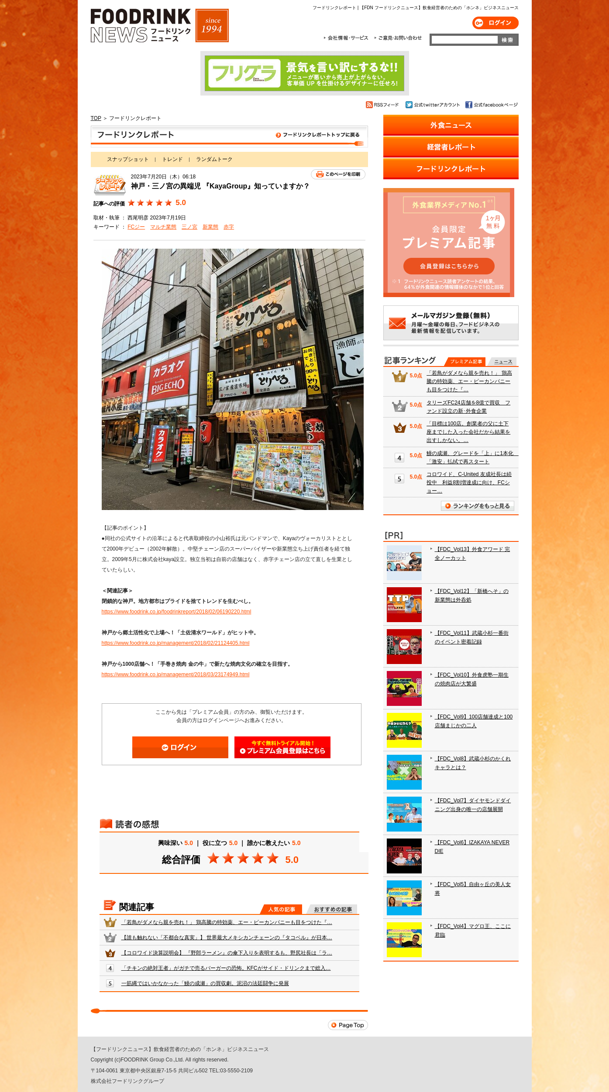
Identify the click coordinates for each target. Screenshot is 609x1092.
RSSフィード (383, 104)
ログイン (495, 23)
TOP (96, 118)
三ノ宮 (189, 227)
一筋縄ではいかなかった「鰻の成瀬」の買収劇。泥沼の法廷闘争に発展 (205, 983)
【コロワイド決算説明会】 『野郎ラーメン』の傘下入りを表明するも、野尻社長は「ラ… (226, 953)
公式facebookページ (491, 104)
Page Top (348, 1025)
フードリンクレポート (229, 136)
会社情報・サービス (347, 37)
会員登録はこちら (282, 747)
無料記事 (501, 361)
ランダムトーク (214, 159)
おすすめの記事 (331, 909)
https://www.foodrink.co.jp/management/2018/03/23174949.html (176, 674)
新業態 (210, 227)
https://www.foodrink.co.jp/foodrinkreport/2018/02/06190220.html (176, 612)
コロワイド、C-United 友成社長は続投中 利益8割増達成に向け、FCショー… (469, 482)
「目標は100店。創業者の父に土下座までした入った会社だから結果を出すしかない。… (468, 432)
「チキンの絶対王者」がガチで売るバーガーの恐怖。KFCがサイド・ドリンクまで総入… (226, 968)
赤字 (229, 227)
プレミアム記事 (464, 361)
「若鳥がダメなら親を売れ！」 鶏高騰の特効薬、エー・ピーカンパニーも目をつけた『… (226, 922)
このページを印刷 (338, 174)
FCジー (136, 227)
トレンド (172, 159)
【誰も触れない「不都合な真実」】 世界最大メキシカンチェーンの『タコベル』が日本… (226, 938)
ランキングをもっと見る (477, 506)
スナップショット (128, 159)
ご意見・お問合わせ (398, 37)
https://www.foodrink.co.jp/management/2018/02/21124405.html (176, 643)
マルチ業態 (163, 227)
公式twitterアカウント (433, 104)
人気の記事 (281, 909)
